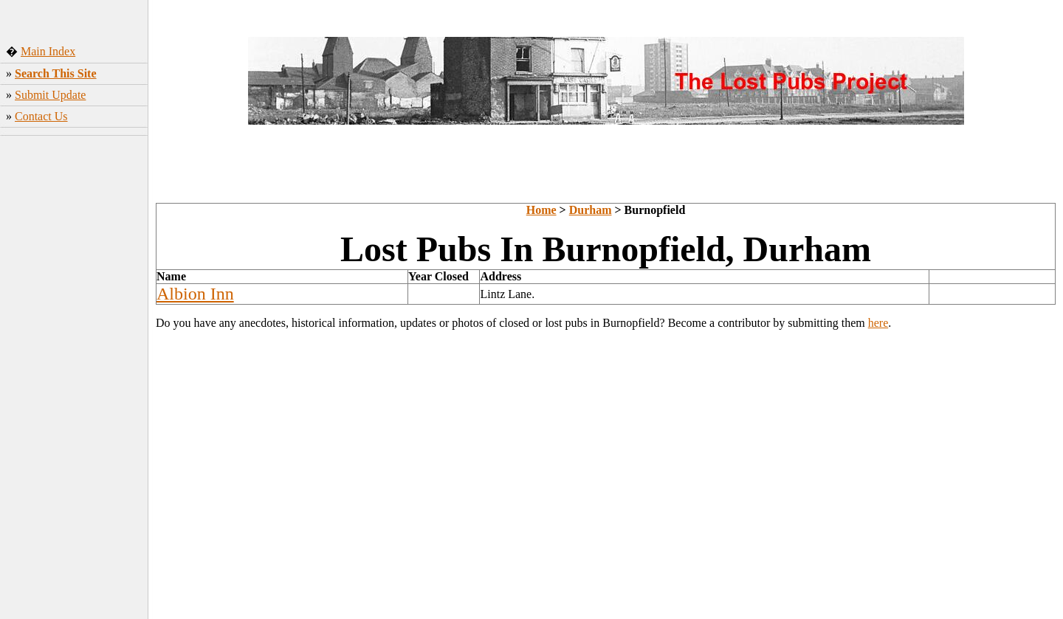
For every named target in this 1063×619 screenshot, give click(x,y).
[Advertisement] (74, 386)
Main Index (48, 51)
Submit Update (50, 95)
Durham (590, 210)
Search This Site (56, 73)
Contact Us (41, 116)
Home (541, 210)
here (878, 323)
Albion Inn (195, 293)
